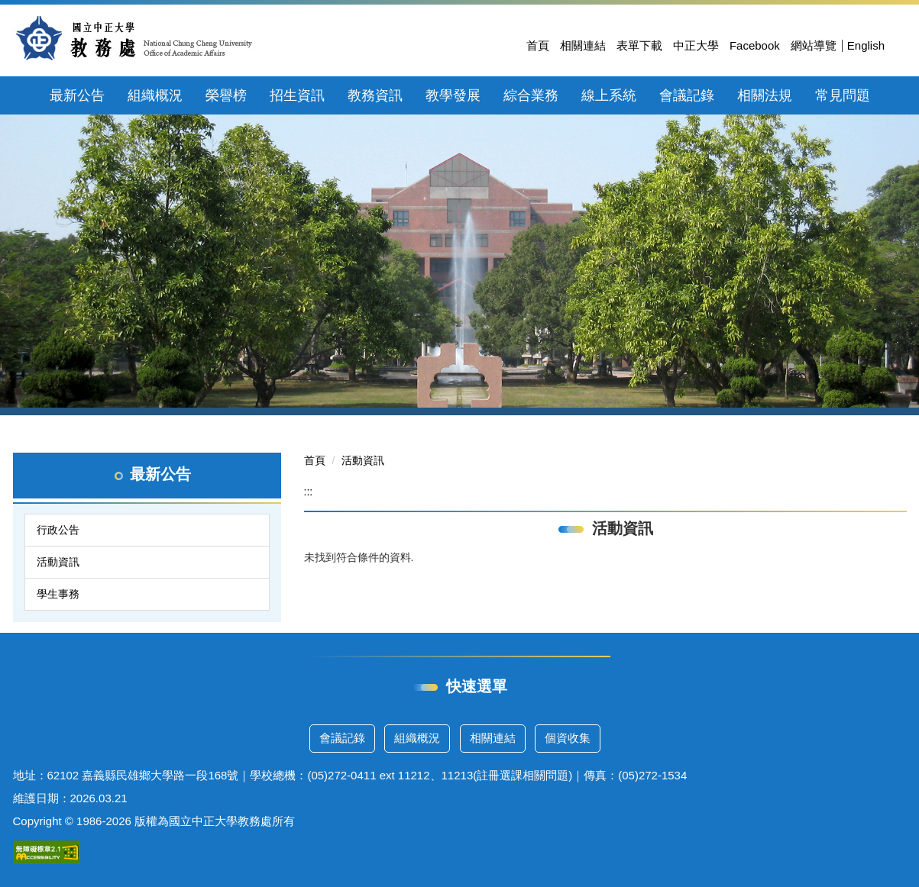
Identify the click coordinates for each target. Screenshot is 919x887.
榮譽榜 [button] (226, 95)
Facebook (755, 45)
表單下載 (639, 45)
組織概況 (417, 737)
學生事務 (58, 594)
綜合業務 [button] (530, 95)
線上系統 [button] (608, 95)
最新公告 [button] (77, 95)
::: (308, 491)
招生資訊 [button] (297, 95)
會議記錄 (342, 737)
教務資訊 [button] (375, 95)
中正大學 (696, 45)
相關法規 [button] (764, 95)
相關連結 (583, 45)
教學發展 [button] (453, 95)
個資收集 (568, 737)
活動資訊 (58, 562)
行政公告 (58, 530)
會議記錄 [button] (686, 95)
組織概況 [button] (155, 95)
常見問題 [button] (842, 95)
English (866, 45)
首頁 (537, 45)
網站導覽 (813, 45)
